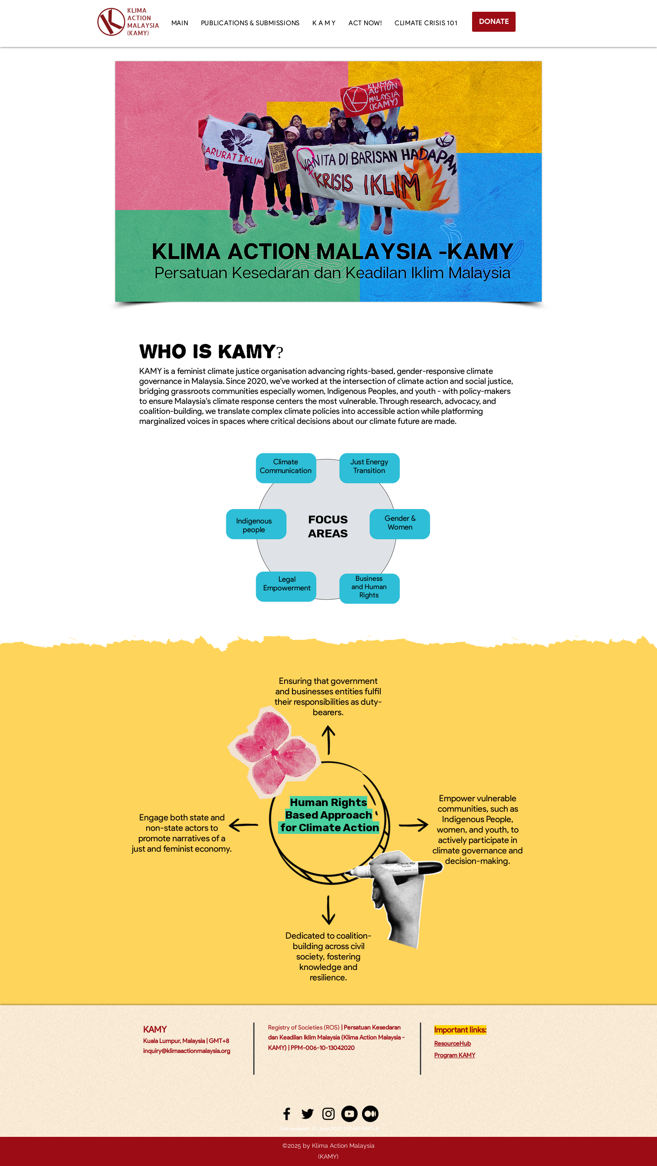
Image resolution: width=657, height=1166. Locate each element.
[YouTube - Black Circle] (349, 1114)
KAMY (155, 1029)
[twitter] (307, 1114)
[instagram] (328, 1114)
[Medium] (370, 1114)
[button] (324, 23)
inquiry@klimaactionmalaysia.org (186, 1051)
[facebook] (286, 1114)
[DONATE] (494, 22)
